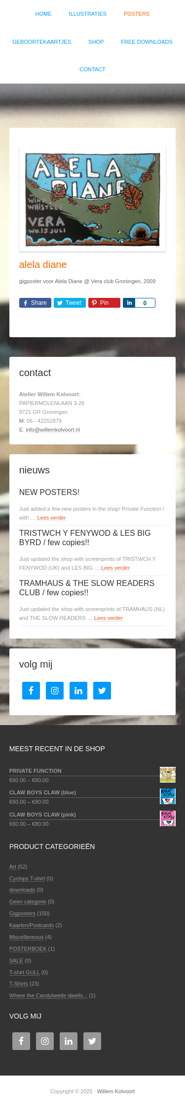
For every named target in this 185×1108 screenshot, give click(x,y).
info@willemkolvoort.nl (53, 430)
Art (12, 867)
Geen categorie (27, 901)
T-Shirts (18, 984)
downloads (22, 890)
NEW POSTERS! (49, 492)
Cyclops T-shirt (27, 878)
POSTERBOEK (28, 949)
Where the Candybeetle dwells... (48, 995)
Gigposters (22, 913)
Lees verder (51, 518)
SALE (16, 960)
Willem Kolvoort (92, 101)
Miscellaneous (26, 937)
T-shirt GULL (24, 972)
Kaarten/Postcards (31, 925)
